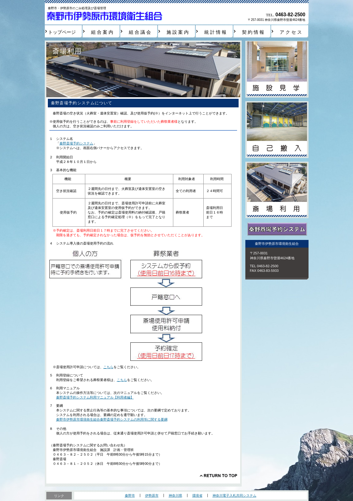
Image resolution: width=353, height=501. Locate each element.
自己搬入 (277, 129)
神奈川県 (175, 495)
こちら (108, 367)
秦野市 (130, 495)
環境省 (197, 495)
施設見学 (277, 69)
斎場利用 (277, 190)
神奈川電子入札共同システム (234, 495)
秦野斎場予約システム (76, 143)
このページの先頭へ (218, 475)
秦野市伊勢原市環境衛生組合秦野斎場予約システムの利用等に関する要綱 (111, 419)
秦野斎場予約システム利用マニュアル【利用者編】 (95, 397)
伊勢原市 (152, 495)
